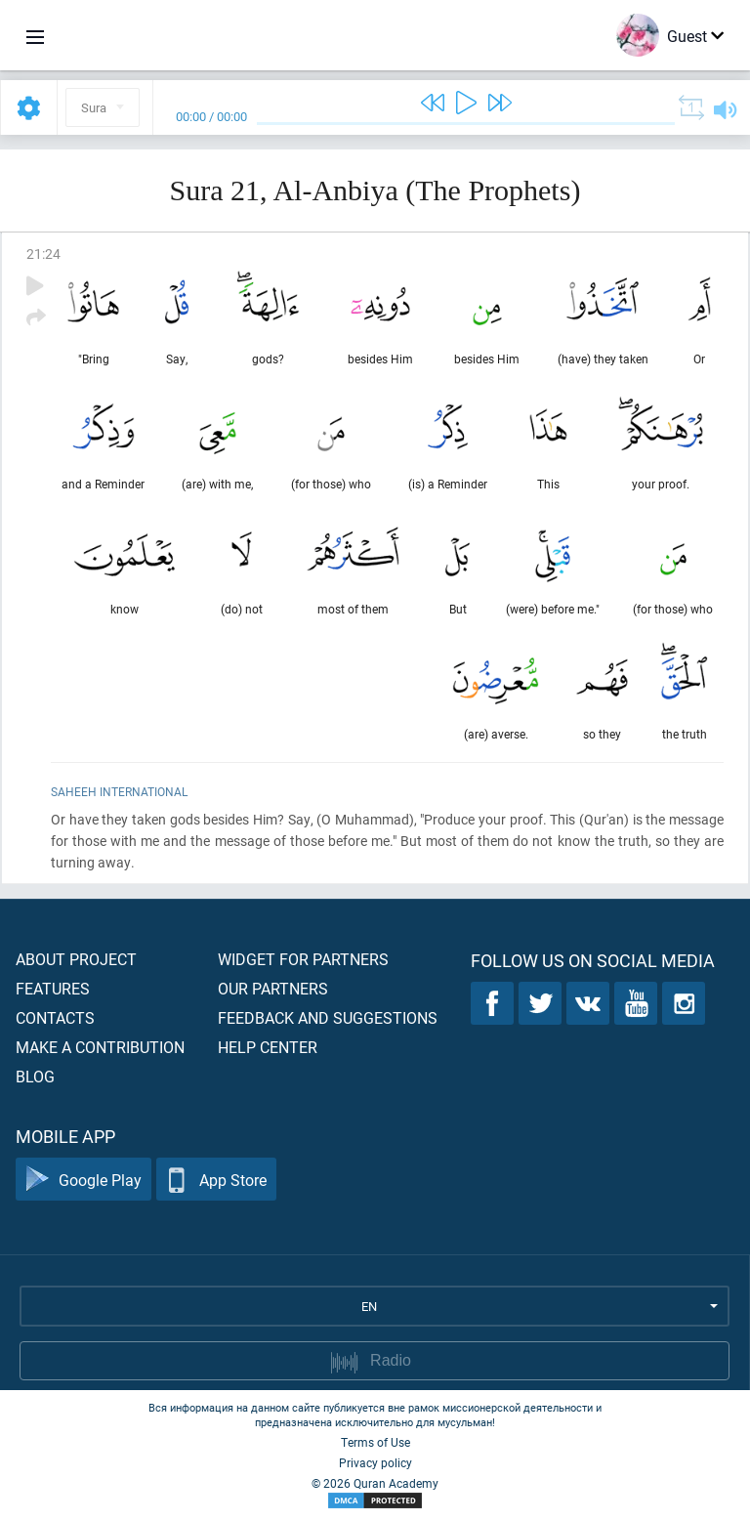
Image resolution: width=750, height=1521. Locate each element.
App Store (216, 1179)
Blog (35, 1076)
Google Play (83, 1179)
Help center (267, 1046)
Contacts (55, 1017)
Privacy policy (375, 1462)
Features (53, 988)
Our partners (273, 988)
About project (76, 959)
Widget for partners (303, 959)
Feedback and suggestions (328, 1017)
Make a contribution (100, 1046)
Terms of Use (375, 1442)
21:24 (43, 253)
